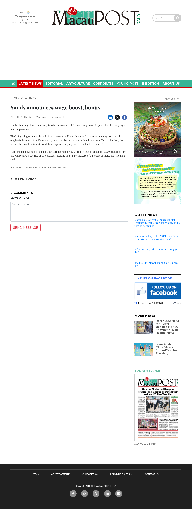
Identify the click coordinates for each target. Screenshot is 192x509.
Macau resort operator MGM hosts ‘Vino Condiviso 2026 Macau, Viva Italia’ (156, 238)
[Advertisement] (96, 57)
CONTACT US (152, 474)
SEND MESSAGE (25, 227)
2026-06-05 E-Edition (145, 444)
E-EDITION (150, 83)
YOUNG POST (127, 83)
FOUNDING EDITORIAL (121, 474)
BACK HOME (23, 179)
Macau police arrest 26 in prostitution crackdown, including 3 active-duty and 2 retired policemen (157, 222)
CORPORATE (103, 83)
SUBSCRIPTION (90, 474)
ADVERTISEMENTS (60, 474)
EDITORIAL (54, 83)
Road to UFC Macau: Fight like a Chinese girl (156, 264)
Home (13, 98)
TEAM (36, 474)
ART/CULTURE (78, 83)
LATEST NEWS (30, 83)
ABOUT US (171, 83)
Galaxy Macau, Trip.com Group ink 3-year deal (157, 251)
